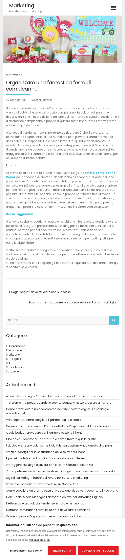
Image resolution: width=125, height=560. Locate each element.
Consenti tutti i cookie (98, 550)
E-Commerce (16, 346)
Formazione (14, 350)
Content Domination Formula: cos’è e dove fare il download (48, 510)
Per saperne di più (39, 539)
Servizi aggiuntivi (19, 214)
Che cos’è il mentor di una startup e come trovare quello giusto (51, 439)
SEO (9, 363)
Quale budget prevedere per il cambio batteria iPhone (44, 433)
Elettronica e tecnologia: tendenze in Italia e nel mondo (45, 503)
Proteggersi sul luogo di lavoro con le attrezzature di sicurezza (49, 465)
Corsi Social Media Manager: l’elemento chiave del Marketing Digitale (54, 497)
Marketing (21, 5)
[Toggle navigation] (113, 8)
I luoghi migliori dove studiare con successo (40, 292)
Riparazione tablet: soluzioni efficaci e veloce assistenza (45, 458)
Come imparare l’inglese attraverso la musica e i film (43, 516)
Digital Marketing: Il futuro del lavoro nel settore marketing (47, 478)
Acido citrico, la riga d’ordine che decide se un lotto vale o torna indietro (57, 396)
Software (12, 371)
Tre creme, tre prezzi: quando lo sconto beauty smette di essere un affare (58, 403)
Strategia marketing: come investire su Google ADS (42, 484)
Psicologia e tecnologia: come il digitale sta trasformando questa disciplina (59, 445)
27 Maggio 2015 (16, 100)
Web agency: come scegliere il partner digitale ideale (43, 420)
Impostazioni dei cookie (26, 550)
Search (114, 320)
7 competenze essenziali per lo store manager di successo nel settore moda (60, 471)
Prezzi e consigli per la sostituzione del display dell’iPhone (46, 452)
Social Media (15, 367)
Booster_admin (41, 100)
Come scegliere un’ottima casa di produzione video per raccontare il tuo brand (62, 491)
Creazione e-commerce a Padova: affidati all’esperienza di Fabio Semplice (59, 426)
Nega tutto (62, 550)
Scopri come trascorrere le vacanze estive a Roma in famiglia (72, 302)
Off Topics (14, 75)
